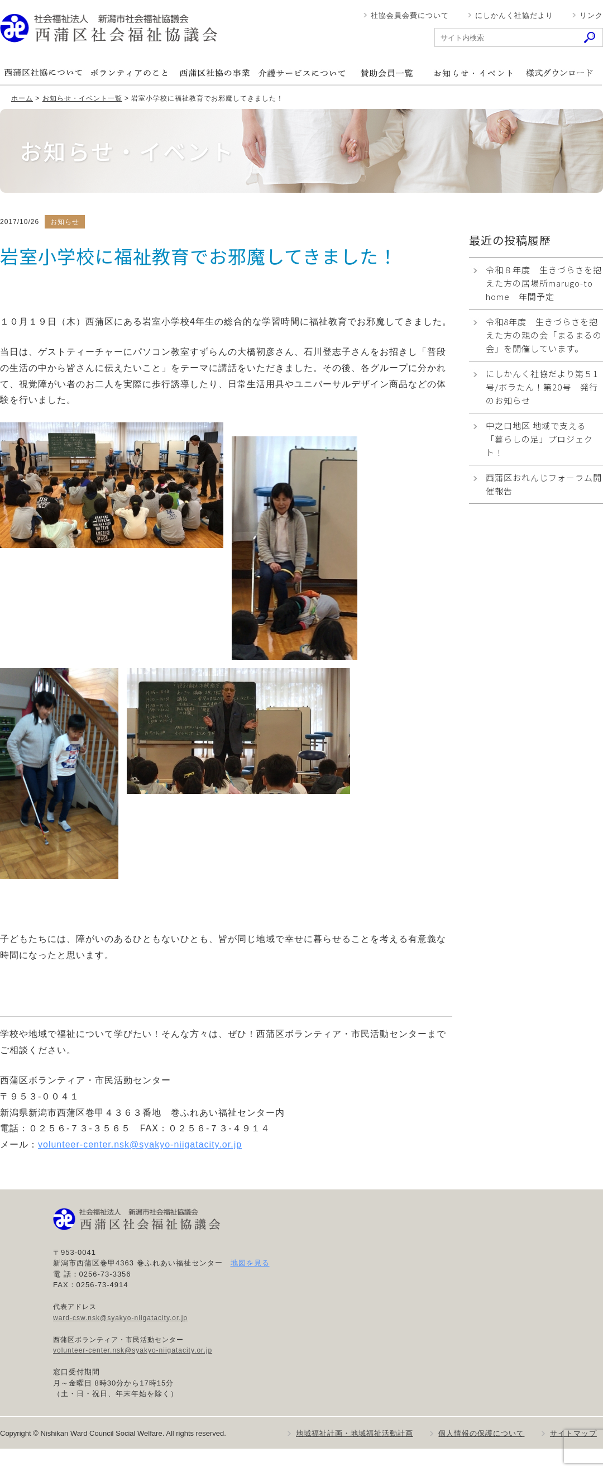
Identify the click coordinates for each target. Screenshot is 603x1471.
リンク (591, 15)
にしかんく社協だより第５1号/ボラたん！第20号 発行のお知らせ (542, 387)
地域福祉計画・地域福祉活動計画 (354, 1433)
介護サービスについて (301, 73)
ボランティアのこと (129, 73)
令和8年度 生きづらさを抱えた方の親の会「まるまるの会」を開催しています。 (544, 335)
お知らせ (473, 73)
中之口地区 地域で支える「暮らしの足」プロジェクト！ (539, 439)
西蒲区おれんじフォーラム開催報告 (544, 484)
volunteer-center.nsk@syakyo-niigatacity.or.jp (140, 1144)
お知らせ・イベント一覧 (82, 98)
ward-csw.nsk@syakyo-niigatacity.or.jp (120, 1318)
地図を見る (250, 1263)
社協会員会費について (410, 15)
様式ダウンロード (559, 73)
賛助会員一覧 (387, 73)
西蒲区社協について (43, 73)
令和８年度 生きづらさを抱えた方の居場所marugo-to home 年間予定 (544, 283)
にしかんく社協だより (514, 15)
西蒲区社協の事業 (215, 73)
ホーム (22, 98)
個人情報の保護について (481, 1433)
